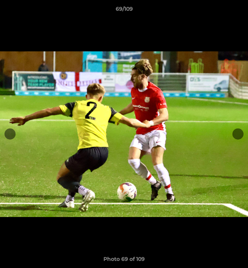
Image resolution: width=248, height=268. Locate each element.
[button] (239, 10)
